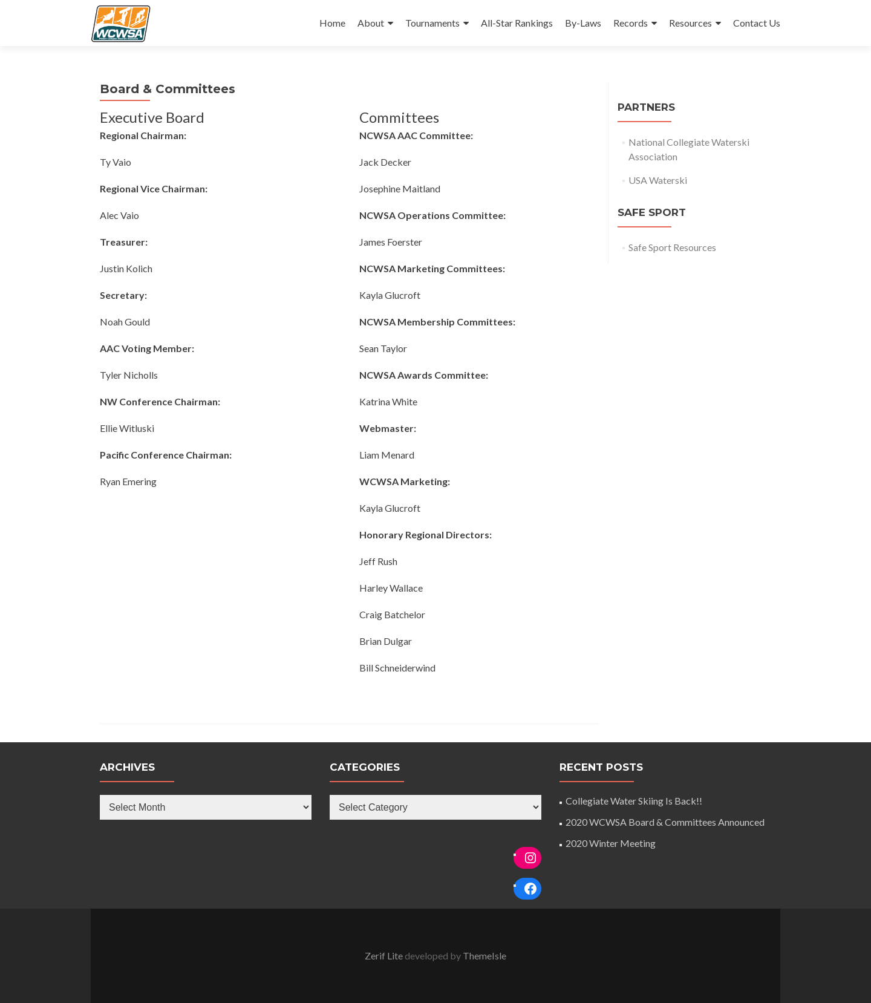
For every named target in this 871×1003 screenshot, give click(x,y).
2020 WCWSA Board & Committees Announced (665, 822)
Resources (690, 22)
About (370, 22)
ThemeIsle (484, 955)
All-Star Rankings (517, 22)
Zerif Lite (385, 955)
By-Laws (583, 22)
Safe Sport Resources (672, 247)
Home (332, 22)
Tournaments (432, 22)
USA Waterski (657, 180)
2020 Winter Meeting (611, 843)
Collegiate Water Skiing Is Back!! (634, 800)
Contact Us (756, 22)
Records (630, 22)
